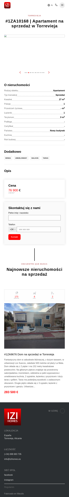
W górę (56, 411)
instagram (8, 480)
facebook (8, 475)
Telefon (11, 224)
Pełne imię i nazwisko (18, 213)
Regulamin (9, 487)
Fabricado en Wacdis (14, 494)
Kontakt (14, 237)
